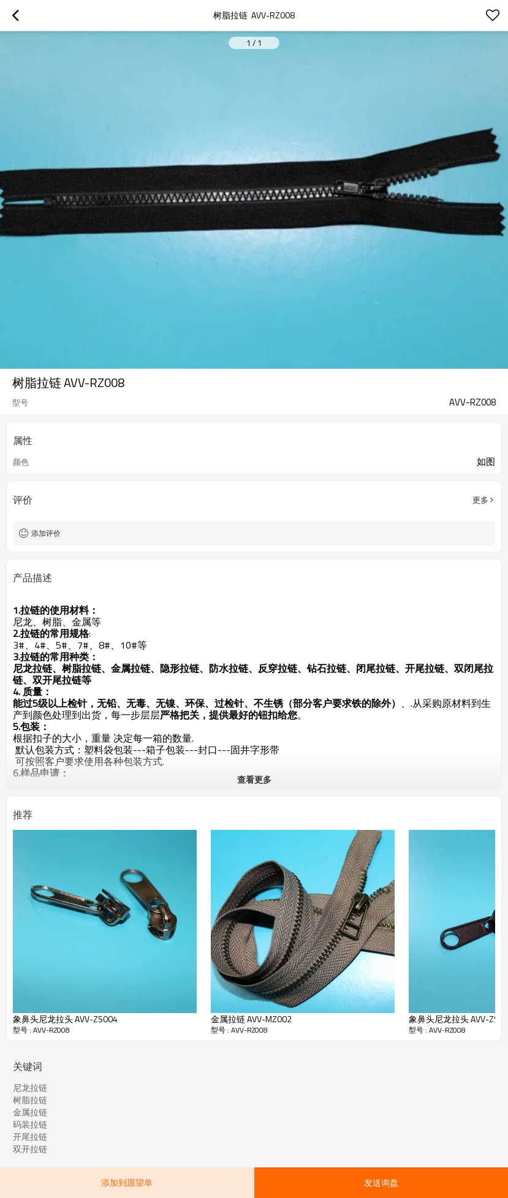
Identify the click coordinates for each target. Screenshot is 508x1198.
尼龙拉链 (30, 1088)
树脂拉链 (30, 1100)
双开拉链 (30, 1149)
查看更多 (254, 779)
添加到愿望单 (127, 1182)
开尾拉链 (30, 1137)
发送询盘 (381, 1182)
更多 (480, 500)
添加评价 (46, 533)
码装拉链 (30, 1124)
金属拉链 (30, 1112)
